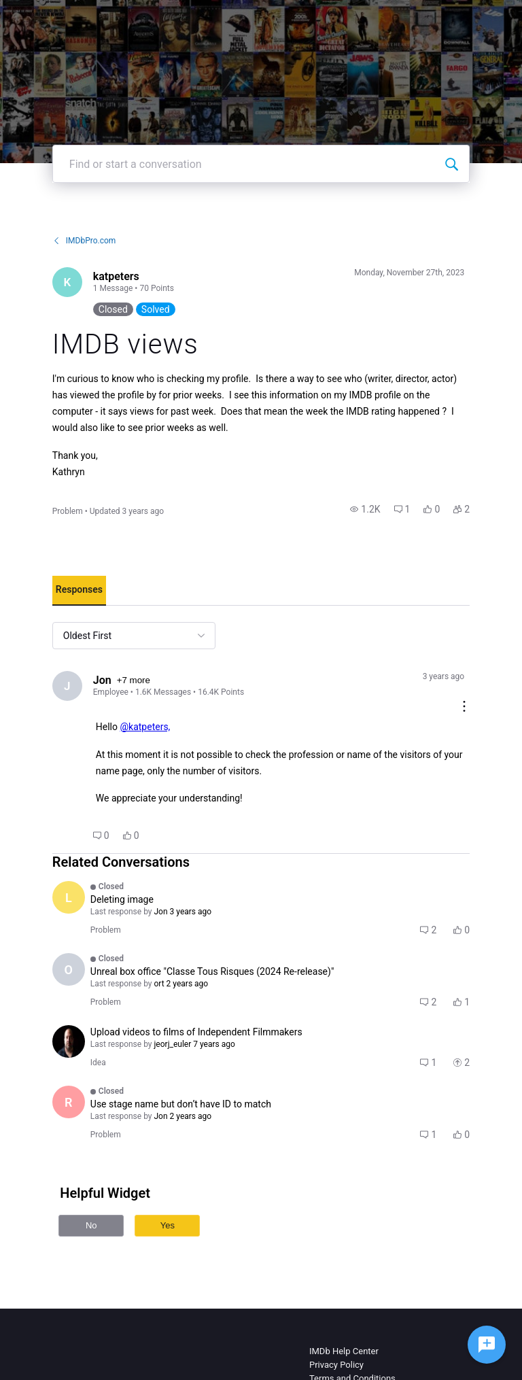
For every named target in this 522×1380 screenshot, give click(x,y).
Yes (167, 1225)
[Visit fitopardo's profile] (68, 1041)
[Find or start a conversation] (451, 163)
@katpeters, (145, 726)
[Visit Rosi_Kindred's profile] (68, 1102)
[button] (365, 509)
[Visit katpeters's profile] (67, 282)
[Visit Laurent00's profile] (68, 897)
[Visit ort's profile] (68, 969)
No (91, 1225)
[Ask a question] (487, 1345)
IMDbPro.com (84, 240)
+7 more (133, 680)
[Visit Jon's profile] (67, 686)
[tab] (79, 591)
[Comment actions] (464, 707)
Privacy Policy (336, 1365)
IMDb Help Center (344, 1351)
